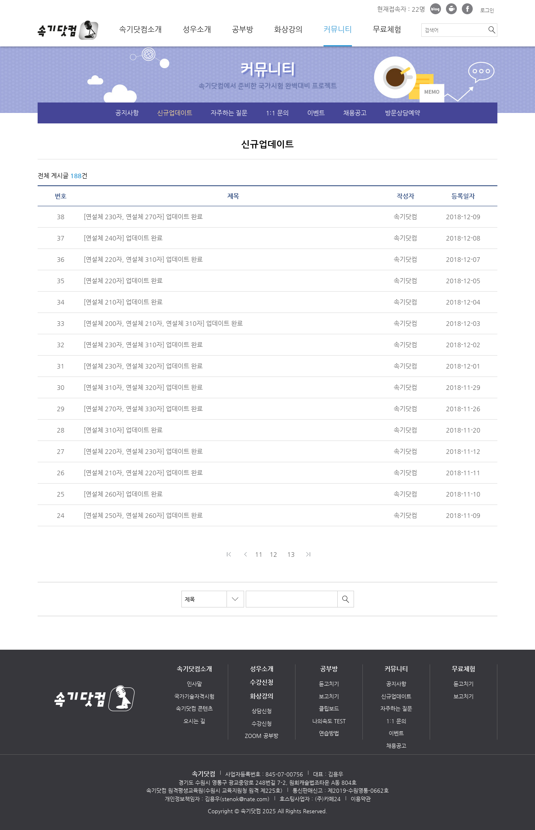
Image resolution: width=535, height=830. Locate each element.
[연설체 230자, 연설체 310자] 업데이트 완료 (143, 344)
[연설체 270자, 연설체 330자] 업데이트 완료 (143, 408)
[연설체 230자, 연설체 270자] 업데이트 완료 (143, 216)
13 (291, 554)
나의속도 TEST (329, 721)
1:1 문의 (277, 112)
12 (273, 554)
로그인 (487, 10)
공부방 (242, 29)
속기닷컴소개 (140, 29)
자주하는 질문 (229, 112)
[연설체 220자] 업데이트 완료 (123, 280)
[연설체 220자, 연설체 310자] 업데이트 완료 (143, 259)
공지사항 (127, 112)
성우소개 (197, 29)
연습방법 (329, 733)
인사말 (194, 684)
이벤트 (316, 112)
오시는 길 (194, 721)
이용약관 (361, 799)
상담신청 (262, 711)
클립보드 (329, 708)
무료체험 (387, 29)
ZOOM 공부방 (261, 736)
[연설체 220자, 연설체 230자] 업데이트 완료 (143, 451)
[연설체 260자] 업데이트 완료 (123, 493)
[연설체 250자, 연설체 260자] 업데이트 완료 (143, 515)
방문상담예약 (402, 112)
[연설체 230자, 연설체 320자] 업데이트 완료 (143, 365)
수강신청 (261, 682)
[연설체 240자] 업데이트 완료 (123, 237)
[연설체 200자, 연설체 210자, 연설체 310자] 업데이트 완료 (163, 323)
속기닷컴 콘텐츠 (194, 708)
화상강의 (288, 29)
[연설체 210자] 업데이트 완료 (123, 301)
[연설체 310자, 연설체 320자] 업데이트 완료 (143, 387)
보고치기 (329, 696)
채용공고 (355, 112)
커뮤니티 (338, 29)
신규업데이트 (174, 112)
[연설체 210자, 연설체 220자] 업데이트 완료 (143, 472)
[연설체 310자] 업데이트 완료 (123, 429)
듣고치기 (329, 684)
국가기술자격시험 (194, 696)
